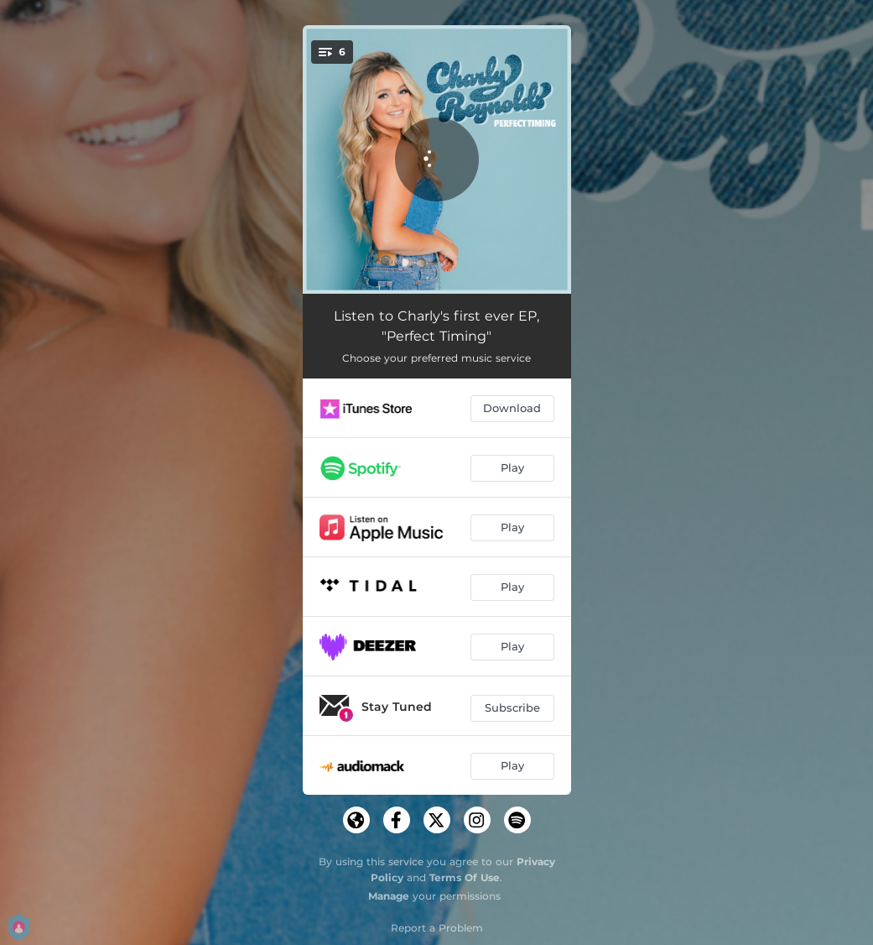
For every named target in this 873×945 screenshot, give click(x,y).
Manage (388, 896)
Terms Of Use (464, 877)
